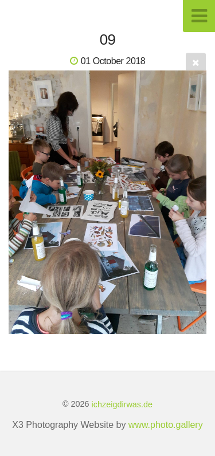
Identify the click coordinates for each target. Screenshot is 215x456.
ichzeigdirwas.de (122, 403)
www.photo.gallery (165, 425)
